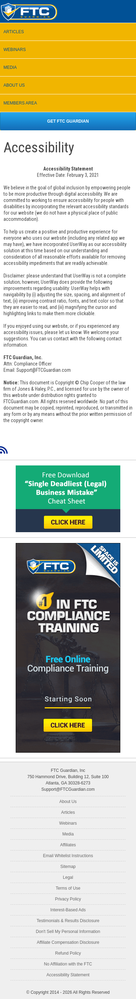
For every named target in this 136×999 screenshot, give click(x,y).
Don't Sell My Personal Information (68, 931)
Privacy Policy (68, 899)
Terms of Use (68, 888)
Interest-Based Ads (67, 909)
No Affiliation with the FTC (68, 964)
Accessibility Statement (67, 974)
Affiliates (68, 844)
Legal (68, 877)
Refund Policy (68, 953)
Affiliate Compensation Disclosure (68, 942)
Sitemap (68, 866)
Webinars (68, 823)
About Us (67, 801)
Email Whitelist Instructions (68, 855)
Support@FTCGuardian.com (68, 789)
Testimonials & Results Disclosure (68, 920)
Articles (68, 812)
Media (68, 834)
